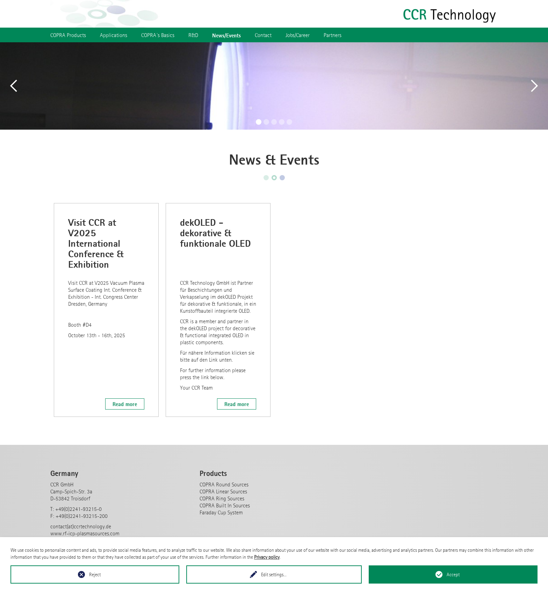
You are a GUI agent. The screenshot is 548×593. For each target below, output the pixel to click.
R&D (193, 35)
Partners (332, 35)
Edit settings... (274, 574)
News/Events (226, 35)
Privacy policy (267, 557)
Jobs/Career (298, 35)
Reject (95, 574)
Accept (453, 574)
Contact (263, 35)
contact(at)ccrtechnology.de (80, 526)
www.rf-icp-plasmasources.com (85, 533)
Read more (125, 403)
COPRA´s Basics (157, 35)
